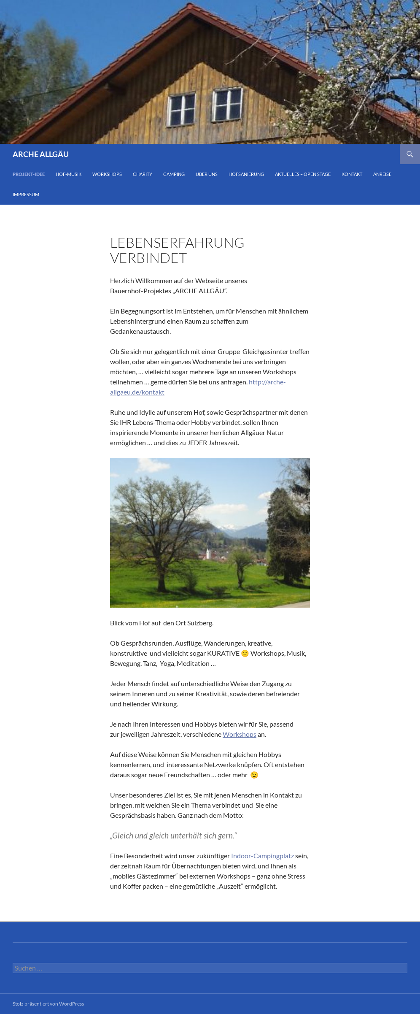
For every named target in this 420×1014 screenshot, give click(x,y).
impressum (26, 194)
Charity (142, 174)
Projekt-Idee (29, 174)
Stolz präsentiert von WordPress (48, 1003)
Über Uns (207, 174)
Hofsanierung (246, 174)
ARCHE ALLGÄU (41, 154)
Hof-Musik (68, 174)
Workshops (107, 174)
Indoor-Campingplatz (262, 856)
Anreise (382, 174)
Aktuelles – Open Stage (303, 174)
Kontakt (352, 174)
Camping (174, 174)
